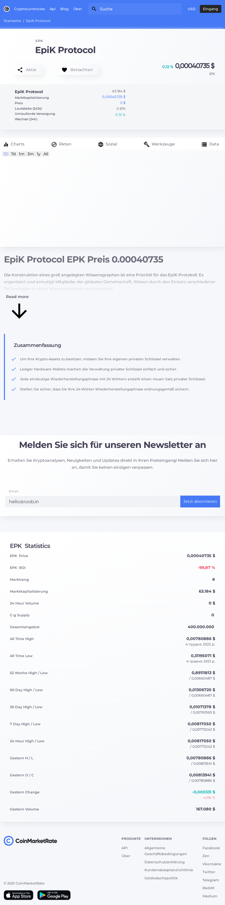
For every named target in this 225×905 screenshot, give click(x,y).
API (124, 848)
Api (53, 9)
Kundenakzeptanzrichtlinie (168, 870)
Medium (210, 896)
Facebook (211, 848)
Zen (206, 856)
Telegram (211, 880)
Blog (64, 9)
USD (192, 9)
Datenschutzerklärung (164, 862)
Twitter (209, 872)
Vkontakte (212, 864)
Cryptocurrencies (29, 9)
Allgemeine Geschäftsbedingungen (165, 851)
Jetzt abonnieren (200, 501)
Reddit (209, 888)
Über (77, 9)
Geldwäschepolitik (161, 878)
